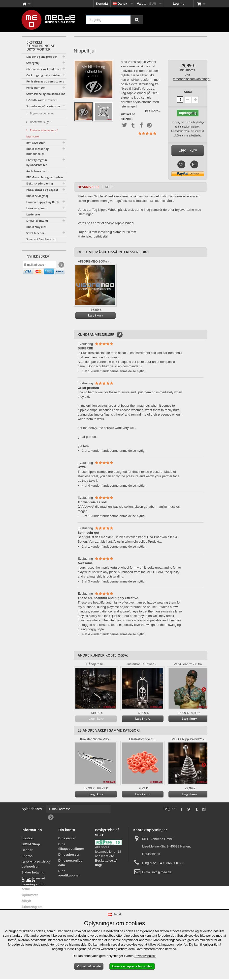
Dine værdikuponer (69, 873)
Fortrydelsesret (33, 878)
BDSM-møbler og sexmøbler (44, 177)
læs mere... (153, 111)
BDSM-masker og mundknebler (37, 151)
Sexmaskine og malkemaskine (45, 94)
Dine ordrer (67, 838)
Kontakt (102, 3)
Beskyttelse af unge (106, 863)
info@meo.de (162, 872)
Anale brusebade (37, 171)
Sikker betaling (33, 872)
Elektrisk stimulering (39, 183)
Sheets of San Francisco (41, 239)
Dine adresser (69, 854)
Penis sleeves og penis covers (45, 81)
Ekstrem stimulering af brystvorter (41, 133)
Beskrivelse (88, 187)
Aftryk (26, 900)
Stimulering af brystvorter (43, 106)
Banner (27, 850)
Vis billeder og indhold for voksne (94, 81)
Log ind (179, 3)
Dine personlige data (70, 863)
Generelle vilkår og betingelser (36, 864)
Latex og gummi (36, 208)
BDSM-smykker (36, 227)
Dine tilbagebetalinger (71, 846)
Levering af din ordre (33, 886)
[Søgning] (137, 19)
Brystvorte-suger (39, 122)
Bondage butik (35, 142)
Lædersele (33, 214)
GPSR (109, 187)
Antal (188, 92)
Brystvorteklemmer (41, 113)
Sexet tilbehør (35, 233)
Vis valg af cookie (89, 966)
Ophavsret (29, 895)
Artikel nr (128, 114)
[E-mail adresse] (40, 265)
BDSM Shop (31, 844)
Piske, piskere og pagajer (42, 189)
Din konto (66, 829)
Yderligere (203, 689)
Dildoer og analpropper (41, 56)
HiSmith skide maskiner (41, 100)
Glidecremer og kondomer (43, 69)
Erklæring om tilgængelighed (33, 909)
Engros (27, 856)
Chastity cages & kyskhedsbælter (36, 162)
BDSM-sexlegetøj (37, 196)
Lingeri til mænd (37, 220)
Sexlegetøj (32, 63)
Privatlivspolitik (145, 956)
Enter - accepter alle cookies (132, 966)
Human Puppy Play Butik (42, 202)
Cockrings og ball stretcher (43, 75)
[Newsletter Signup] (61, 266)
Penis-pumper (35, 87)
